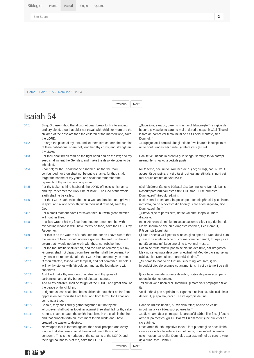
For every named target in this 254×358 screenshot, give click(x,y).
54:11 (28, 261)
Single (83, 5)
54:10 (28, 248)
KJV (51, 92)
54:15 (28, 305)
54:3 (27, 156)
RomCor (64, 92)
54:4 (27, 169)
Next (136, 104)
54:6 (27, 200)
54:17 (28, 327)
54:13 (28, 283)
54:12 (28, 274)
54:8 (27, 221)
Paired (68, 5)
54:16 (28, 313)
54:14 (28, 292)
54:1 (27, 125)
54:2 (27, 143)
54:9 (27, 235)
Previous (120, 104)
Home (53, 5)
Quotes (99, 5)
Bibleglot (35, 6)
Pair (42, 92)
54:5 (27, 186)
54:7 (27, 213)
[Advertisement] (127, 57)
